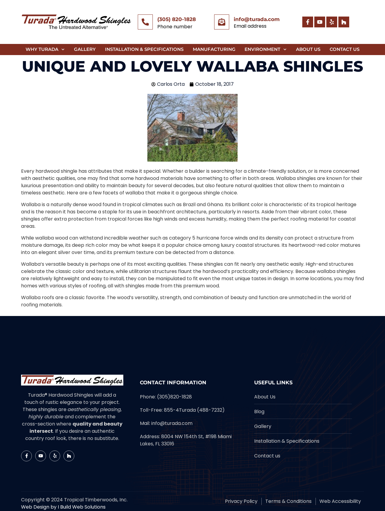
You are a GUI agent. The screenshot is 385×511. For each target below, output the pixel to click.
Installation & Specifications (144, 49)
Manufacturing (214, 49)
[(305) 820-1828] (145, 21)
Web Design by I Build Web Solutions (63, 506)
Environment (266, 49)
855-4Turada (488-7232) (194, 410)
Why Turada (45, 49)
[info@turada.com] (221, 21)
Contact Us (344, 49)
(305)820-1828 (174, 396)
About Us (308, 49)
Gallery (85, 49)
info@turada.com (257, 19)
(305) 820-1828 (176, 19)
